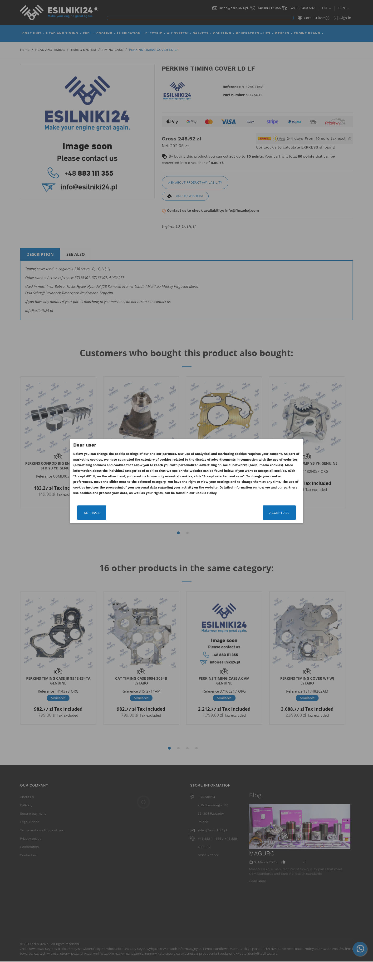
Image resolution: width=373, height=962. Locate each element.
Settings (92, 512)
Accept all (279, 512)
